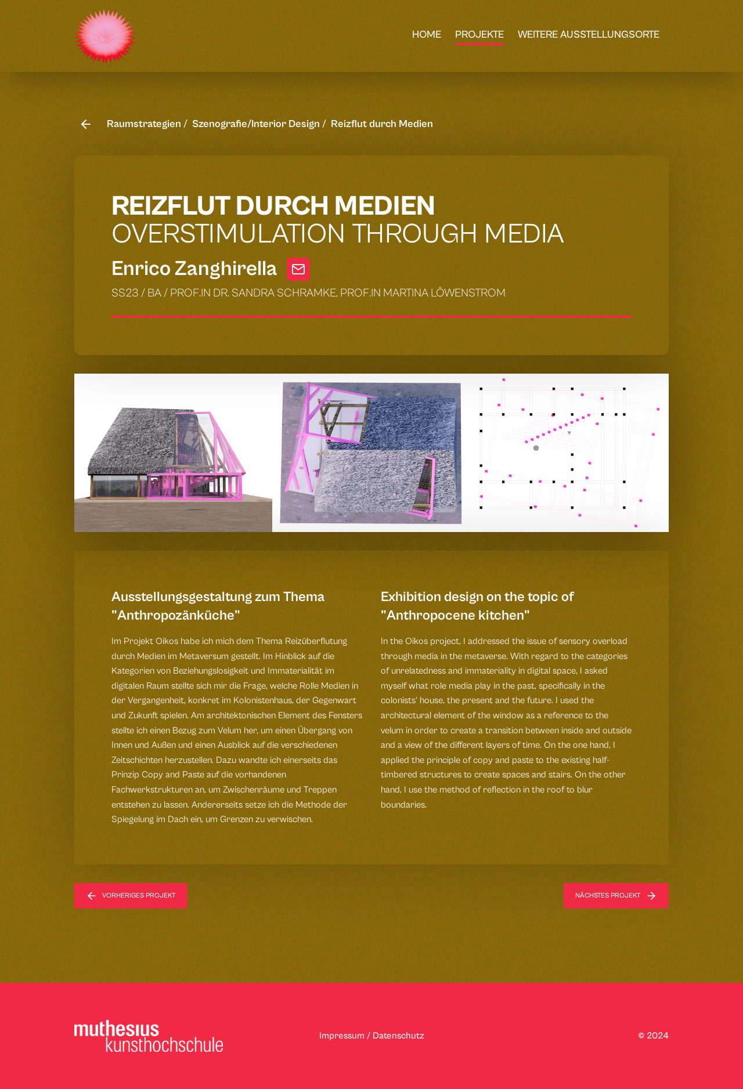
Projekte (479, 34)
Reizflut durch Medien (382, 124)
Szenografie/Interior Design (257, 124)
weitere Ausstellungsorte (588, 34)
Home (426, 34)
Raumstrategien (145, 124)
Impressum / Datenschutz (371, 1035)
